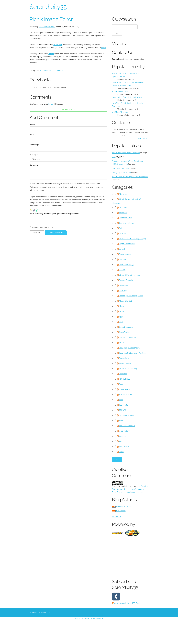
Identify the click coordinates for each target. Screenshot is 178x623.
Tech (121, 400)
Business (123, 213)
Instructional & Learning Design (132, 238)
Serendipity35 (48, 6)
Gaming (122, 259)
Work (121, 452)
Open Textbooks (126, 332)
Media (121, 306)
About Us (123, 194)
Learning (123, 290)
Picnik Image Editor (51, 19)
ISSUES (122, 270)
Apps (121, 316)
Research (123, 374)
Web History (124, 431)
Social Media (45, 70)
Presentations (125, 363)
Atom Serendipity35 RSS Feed (127, 603)
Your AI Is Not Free (120, 91)
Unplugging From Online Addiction (127, 97)
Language (123, 285)
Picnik (51, 54)
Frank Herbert (142, 138)
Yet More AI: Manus (120, 112)
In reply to (34, 155)
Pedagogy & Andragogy (129, 348)
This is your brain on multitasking (126, 153)
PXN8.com (57, 45)
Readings (123, 384)
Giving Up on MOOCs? (121, 172)
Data (121, 228)
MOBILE (122, 311)
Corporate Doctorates (121, 168)
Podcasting (124, 358)
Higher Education (126, 415)
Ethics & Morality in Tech (129, 275)
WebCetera (124, 446)
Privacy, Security (126, 280)
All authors (116, 517)
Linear (51, 104)
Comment (34, 165)
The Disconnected (127, 426)
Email (32, 134)
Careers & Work (125, 218)
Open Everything (126, 327)
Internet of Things (126, 264)
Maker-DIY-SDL (125, 301)
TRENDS (122, 410)
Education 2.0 (125, 254)
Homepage (34, 145)
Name (32, 124)
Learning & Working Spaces (131, 296)
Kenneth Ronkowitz (47, 26)
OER (121, 322)
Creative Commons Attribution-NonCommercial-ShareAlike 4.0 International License (130, 489)
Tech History (124, 405)
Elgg (114, 157)
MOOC (122, 342)
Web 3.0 (122, 441)
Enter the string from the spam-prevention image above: (54, 213)
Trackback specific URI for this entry (49, 87)
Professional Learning (128, 368)
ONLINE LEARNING (127, 337)
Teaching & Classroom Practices (132, 353)
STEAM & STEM (126, 394)
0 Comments (57, 70)
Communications (126, 223)
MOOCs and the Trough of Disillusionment (130, 177)
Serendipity (45, 612)
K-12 (121, 420)
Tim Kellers (121, 511)
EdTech (122, 249)
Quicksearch (124, 19)
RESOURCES (124, 379)
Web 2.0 (122, 436)
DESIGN (122, 233)
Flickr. (103, 48)
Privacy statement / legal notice (89, 618)
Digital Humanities (127, 244)
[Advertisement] (145, 557)
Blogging (123, 207)
